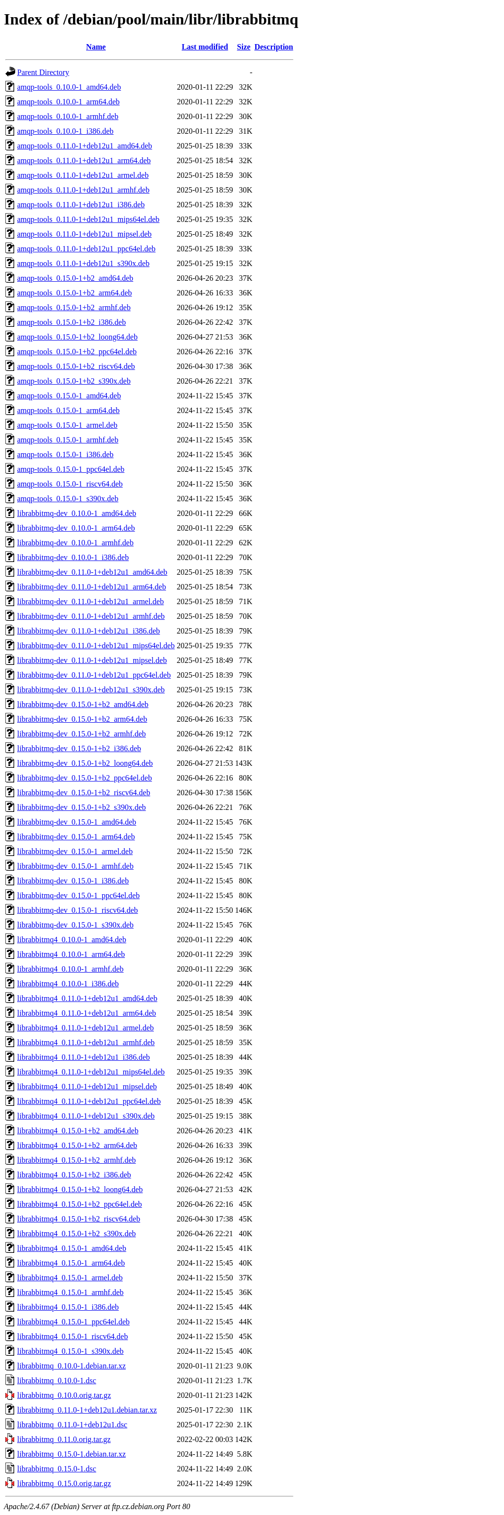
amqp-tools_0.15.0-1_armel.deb (67, 425)
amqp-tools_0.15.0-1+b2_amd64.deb (75, 278)
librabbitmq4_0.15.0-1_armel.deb (70, 1277)
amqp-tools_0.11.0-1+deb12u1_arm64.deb (84, 160)
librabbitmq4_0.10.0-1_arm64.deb (71, 954)
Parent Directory (43, 72)
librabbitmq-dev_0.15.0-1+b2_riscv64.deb (83, 792)
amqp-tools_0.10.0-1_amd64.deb (69, 87)
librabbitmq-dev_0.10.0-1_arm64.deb (76, 528)
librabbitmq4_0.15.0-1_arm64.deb (71, 1263)
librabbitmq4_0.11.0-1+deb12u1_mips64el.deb (91, 1072)
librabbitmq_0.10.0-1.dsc (56, 1380)
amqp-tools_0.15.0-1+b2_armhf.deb (74, 307)
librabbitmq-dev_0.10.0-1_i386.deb (73, 557)
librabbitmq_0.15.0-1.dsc (56, 1469)
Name (96, 47)
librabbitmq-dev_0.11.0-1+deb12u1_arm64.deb (91, 587)
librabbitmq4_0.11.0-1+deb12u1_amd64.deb (87, 998)
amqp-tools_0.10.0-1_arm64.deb (68, 102)
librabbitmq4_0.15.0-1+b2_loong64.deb (80, 1189)
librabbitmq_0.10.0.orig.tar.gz (64, 1395)
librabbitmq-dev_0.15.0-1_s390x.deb (75, 925)
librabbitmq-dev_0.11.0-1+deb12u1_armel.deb (90, 601)
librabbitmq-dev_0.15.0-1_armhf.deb (75, 866)
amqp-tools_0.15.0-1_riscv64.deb (70, 484)
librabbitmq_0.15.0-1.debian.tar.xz (71, 1454)
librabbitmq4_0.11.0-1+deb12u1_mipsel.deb (87, 1086)
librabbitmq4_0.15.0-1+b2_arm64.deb (77, 1145)
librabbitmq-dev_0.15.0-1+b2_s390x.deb (81, 807)
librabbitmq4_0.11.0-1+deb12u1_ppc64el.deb (89, 1101)
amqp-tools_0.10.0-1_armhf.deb (68, 116)
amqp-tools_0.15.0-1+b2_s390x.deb (74, 381)
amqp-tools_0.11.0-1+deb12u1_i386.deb (80, 204)
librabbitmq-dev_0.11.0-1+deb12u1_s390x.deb (91, 689)
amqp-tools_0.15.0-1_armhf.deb (68, 440)
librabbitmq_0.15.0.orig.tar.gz (64, 1483)
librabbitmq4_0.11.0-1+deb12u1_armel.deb (85, 1028)
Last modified (205, 47)
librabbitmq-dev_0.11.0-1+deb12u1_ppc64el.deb (94, 675)
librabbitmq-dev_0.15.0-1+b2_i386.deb (79, 748)
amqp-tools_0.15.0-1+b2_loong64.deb (77, 337)
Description (273, 47)
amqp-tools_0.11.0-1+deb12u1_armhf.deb (83, 190)
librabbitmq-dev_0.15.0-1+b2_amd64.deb (82, 704)
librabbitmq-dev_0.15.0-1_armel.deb (75, 851)
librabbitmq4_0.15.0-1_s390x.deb (70, 1351)
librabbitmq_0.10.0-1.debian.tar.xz (71, 1366)
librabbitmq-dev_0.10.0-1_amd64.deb (76, 513)
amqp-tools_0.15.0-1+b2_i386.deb (71, 322)
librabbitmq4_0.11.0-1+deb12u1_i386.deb (83, 1057)
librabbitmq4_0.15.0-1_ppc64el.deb (73, 1322)
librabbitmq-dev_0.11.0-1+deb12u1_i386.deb (88, 631)
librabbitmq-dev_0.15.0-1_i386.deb (73, 881)
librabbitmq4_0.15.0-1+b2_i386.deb (74, 1175)
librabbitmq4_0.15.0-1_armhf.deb (70, 1292)
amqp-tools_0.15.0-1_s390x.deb (68, 498)
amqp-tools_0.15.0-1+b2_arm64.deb (74, 293)
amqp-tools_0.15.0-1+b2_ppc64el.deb (77, 351)
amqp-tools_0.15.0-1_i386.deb (65, 454)
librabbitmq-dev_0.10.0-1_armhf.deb (75, 542)
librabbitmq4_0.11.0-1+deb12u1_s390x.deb (86, 1116)
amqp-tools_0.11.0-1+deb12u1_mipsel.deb (84, 234)
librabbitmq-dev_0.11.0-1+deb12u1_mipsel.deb (92, 660)
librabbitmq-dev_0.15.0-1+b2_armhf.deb (81, 734)
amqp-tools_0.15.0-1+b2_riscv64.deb (76, 366)
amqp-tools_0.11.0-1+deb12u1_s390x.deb (83, 263)
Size (244, 47)
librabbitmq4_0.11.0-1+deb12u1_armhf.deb (86, 1042)
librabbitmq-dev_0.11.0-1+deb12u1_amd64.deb (92, 572)
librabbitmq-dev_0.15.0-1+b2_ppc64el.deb (84, 778)
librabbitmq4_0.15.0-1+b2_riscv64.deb (78, 1219)
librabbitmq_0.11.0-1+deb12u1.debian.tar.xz (87, 1410)
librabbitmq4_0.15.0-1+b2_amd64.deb (78, 1130)
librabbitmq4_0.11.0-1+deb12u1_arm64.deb (86, 1013)
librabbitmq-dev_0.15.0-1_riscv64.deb (77, 910)
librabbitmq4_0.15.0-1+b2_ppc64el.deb (79, 1204)
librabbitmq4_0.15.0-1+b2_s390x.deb (76, 1233)
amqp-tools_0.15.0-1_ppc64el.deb (70, 469)
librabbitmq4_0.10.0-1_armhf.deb (70, 969)
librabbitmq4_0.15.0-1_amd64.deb (71, 1248)
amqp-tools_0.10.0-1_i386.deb (65, 131)
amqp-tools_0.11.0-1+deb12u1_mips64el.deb (88, 219)
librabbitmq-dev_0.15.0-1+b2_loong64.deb (85, 763)
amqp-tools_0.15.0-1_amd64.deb (69, 395)
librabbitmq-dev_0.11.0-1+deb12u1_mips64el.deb (96, 645)
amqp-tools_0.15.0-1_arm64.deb (68, 410)
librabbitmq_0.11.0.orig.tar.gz (64, 1439)
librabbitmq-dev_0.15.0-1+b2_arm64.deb (82, 719)
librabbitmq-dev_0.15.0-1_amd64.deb (76, 822)
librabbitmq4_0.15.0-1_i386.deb (68, 1307)
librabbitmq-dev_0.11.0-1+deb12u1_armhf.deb (91, 616)
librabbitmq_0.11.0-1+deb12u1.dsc (72, 1424)
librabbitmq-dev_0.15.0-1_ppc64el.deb (78, 895)
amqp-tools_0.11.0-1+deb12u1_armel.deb (82, 175)
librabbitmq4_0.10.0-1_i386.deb (68, 983)
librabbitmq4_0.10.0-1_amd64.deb (71, 939)
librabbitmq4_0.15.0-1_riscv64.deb (72, 1336)
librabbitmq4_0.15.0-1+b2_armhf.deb (76, 1160)
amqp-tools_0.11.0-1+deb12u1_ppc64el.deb (86, 248)
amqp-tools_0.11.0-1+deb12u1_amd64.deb (84, 146)
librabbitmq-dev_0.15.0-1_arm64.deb (76, 836)
